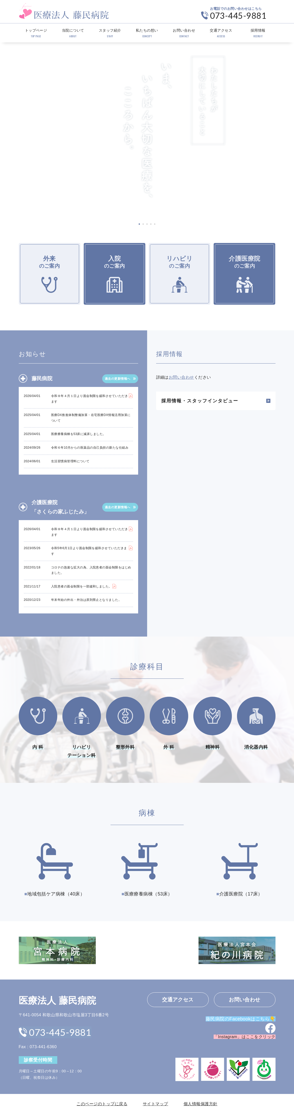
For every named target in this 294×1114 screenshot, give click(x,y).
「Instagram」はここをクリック (244, 1037)
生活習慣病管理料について (70, 461)
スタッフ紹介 (110, 33)
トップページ (36, 33)
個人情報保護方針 (200, 1104)
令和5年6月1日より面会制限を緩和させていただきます (89, 551)
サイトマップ (155, 1104)
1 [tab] (139, 224)
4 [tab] (150, 224)
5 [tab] (154, 224)
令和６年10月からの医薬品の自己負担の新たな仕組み (89, 447)
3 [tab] (147, 224)
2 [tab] (143, 224)
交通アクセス (221, 33)
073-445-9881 (238, 16)
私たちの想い (147, 33)
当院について (73, 33)
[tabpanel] (147, 130)
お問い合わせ (184, 33)
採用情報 (258, 33)
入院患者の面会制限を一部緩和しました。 (81, 586)
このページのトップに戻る (102, 1104)
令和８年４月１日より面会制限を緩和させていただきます (89, 398)
